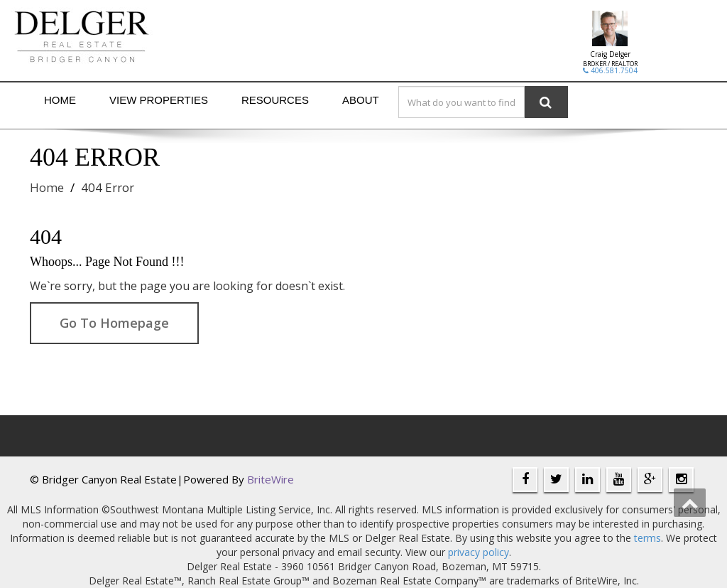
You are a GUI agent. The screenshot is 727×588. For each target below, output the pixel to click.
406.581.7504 (610, 70)
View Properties (158, 100)
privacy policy (478, 552)
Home (60, 100)
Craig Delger (610, 54)
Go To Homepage (114, 322)
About (360, 100)
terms (647, 538)
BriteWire (270, 479)
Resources (275, 100)
